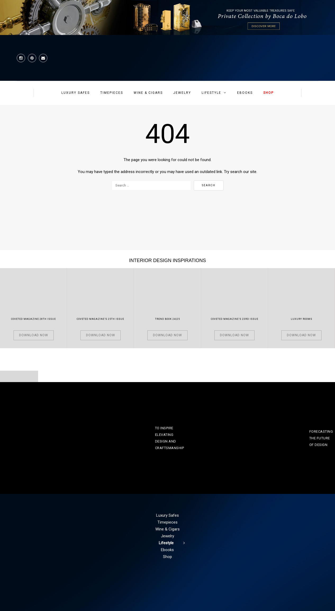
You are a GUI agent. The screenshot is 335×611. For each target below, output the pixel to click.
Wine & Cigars (148, 93)
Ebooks (245, 93)
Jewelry (182, 93)
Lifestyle (211, 93)
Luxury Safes (75, 93)
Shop (268, 93)
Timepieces (111, 93)
